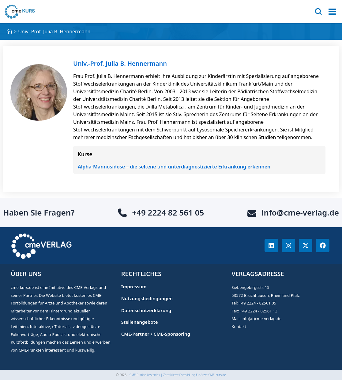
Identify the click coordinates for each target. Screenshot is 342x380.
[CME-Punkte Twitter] (305, 245)
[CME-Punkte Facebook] (322, 245)
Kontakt (238, 326)
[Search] (318, 12)
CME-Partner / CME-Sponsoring (155, 334)
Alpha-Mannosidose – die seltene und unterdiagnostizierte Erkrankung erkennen (174, 166)
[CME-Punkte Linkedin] (271, 245)
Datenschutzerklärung (146, 310)
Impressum (134, 287)
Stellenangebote (139, 322)
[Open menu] (332, 11)
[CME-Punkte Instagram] (288, 245)
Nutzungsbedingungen (147, 298)
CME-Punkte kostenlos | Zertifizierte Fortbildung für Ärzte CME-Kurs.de (178, 375)
